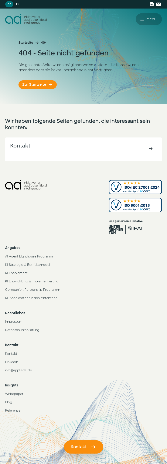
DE (9, 4)
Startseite (25, 43)
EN (18, 4)
